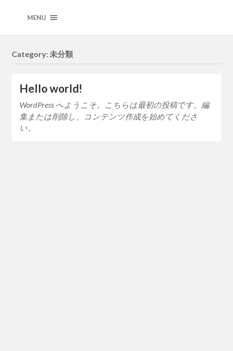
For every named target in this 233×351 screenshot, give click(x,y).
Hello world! (50, 88)
